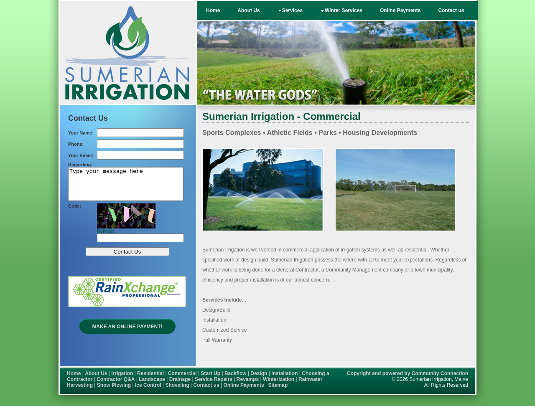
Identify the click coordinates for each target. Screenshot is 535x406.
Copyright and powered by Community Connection (407, 373)
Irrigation (122, 373)
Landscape (152, 379)
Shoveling (177, 385)
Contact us (451, 10)
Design (258, 373)
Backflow (235, 373)
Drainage (180, 379)
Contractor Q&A (116, 379)
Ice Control (148, 385)
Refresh (105, 237)
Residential (150, 373)
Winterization (278, 379)
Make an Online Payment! (127, 333)
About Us (248, 10)
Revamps (248, 379)
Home (213, 10)
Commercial (182, 373)
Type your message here (125, 187)
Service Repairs (213, 379)
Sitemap (278, 385)
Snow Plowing (114, 385)
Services (290, 10)
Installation (284, 373)
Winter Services (341, 10)
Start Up (210, 373)
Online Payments (400, 10)
